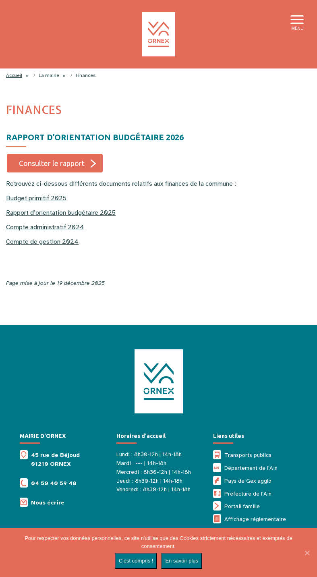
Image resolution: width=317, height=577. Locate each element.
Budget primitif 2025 (36, 198)
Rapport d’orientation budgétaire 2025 (61, 213)
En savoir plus (181, 561)
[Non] (307, 553)
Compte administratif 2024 (45, 227)
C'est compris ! (136, 561)
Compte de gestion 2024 (42, 242)
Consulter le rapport (52, 163)
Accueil (14, 75)
